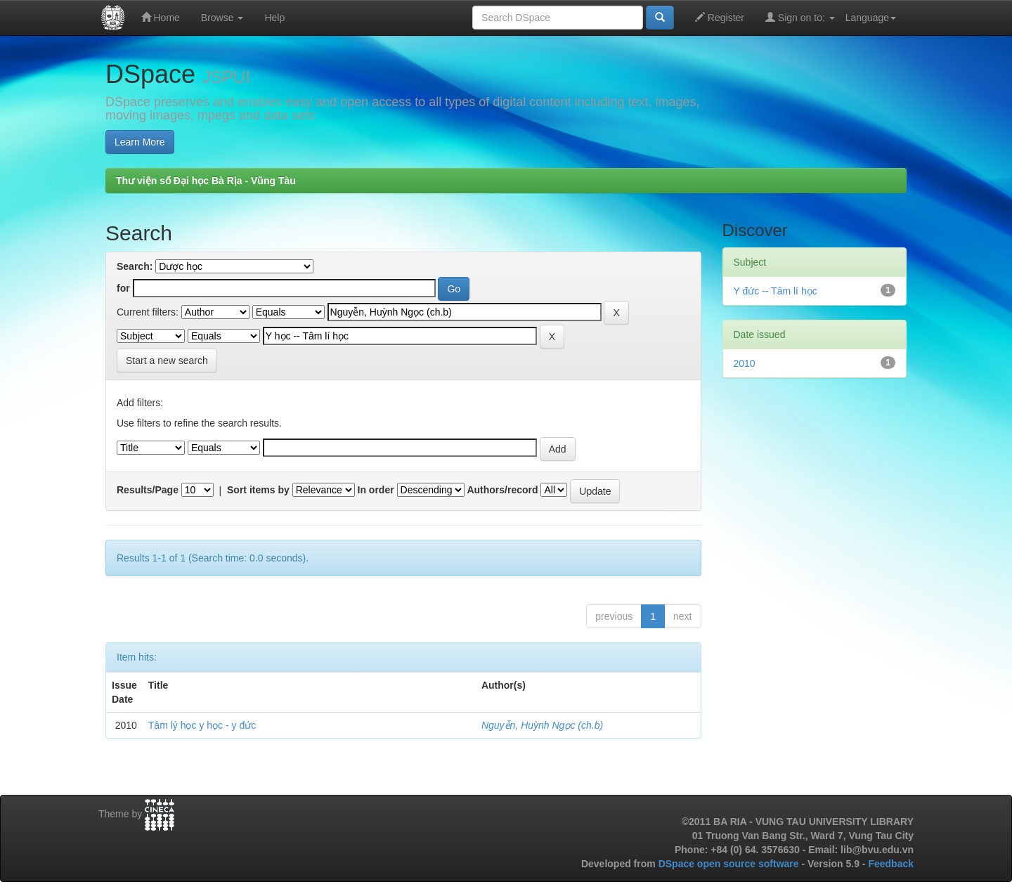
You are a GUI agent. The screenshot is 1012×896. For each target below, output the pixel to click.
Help (274, 17)
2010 (744, 363)
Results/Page (148, 489)
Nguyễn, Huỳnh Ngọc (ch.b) (542, 725)
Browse (222, 17)
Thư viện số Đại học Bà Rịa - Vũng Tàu (206, 180)
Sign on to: (800, 17)
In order (376, 489)
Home (160, 17)
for (123, 288)
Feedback (891, 863)
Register (719, 17)
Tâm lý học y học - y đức (202, 725)
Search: (135, 266)
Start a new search (167, 360)
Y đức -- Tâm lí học (775, 291)
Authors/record (502, 489)
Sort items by (258, 489)
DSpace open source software (730, 863)
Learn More (140, 142)
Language (870, 17)
